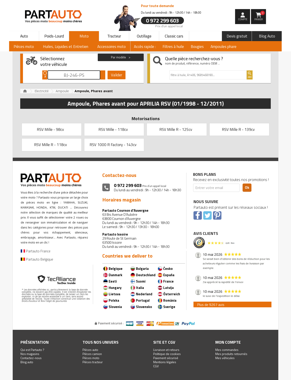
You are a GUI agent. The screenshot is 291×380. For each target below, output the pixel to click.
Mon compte (228, 342)
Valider (116, 75)
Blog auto (26, 362)
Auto (24, 36)
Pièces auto (90, 349)
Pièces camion (92, 353)
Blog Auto (267, 36)
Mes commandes (226, 349)
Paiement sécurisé (165, 357)
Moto (84, 36)
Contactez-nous (31, 357)
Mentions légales (164, 362)
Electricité (42, 91)
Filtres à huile (173, 47)
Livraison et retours (166, 349)
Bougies (197, 47)
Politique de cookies (167, 353)
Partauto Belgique (37, 259)
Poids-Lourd (54, 36)
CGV (156, 366)
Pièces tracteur (93, 362)
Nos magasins (29, 353)
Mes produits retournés (231, 353)
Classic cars (174, 36)
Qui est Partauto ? (32, 349)
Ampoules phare (223, 47)
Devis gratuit (237, 36)
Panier (259, 16)
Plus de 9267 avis (210, 304)
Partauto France (35, 251)
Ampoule (62, 91)
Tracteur (114, 36)
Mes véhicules (225, 357)
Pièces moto (91, 357)
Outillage (144, 36)
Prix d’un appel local (169, 26)
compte (242, 19)
